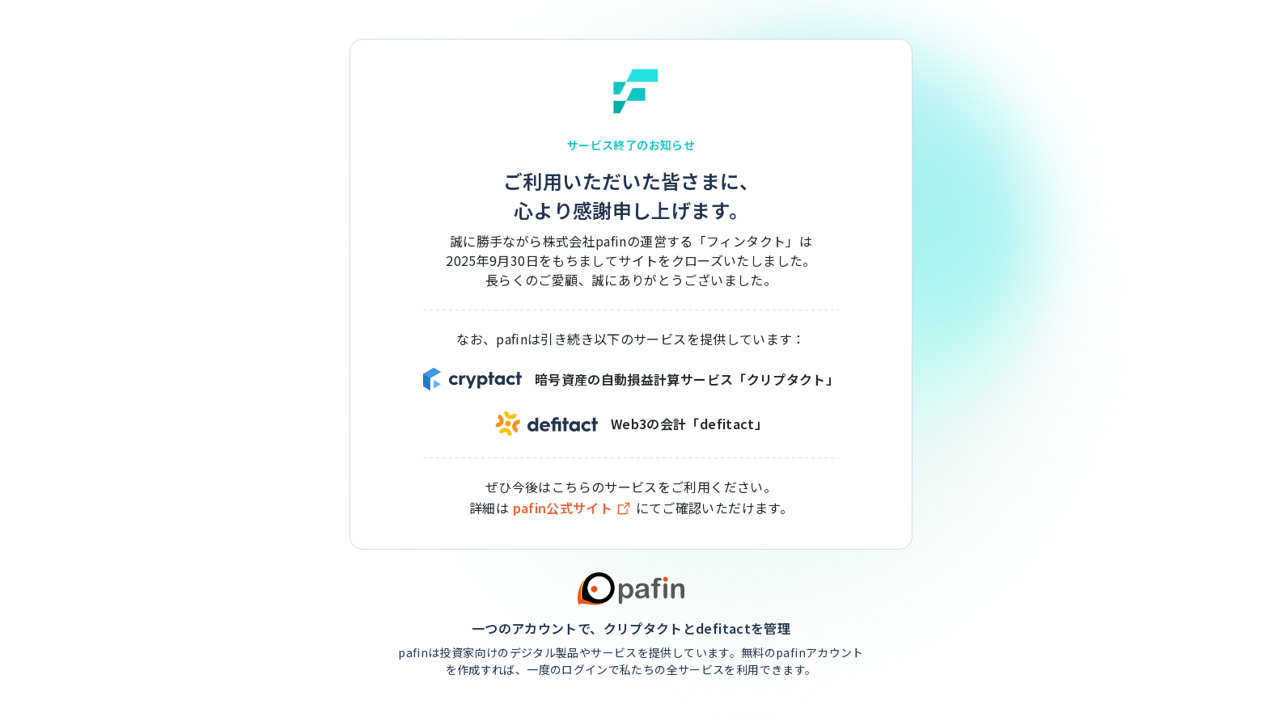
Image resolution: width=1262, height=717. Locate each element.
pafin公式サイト (573, 508)
